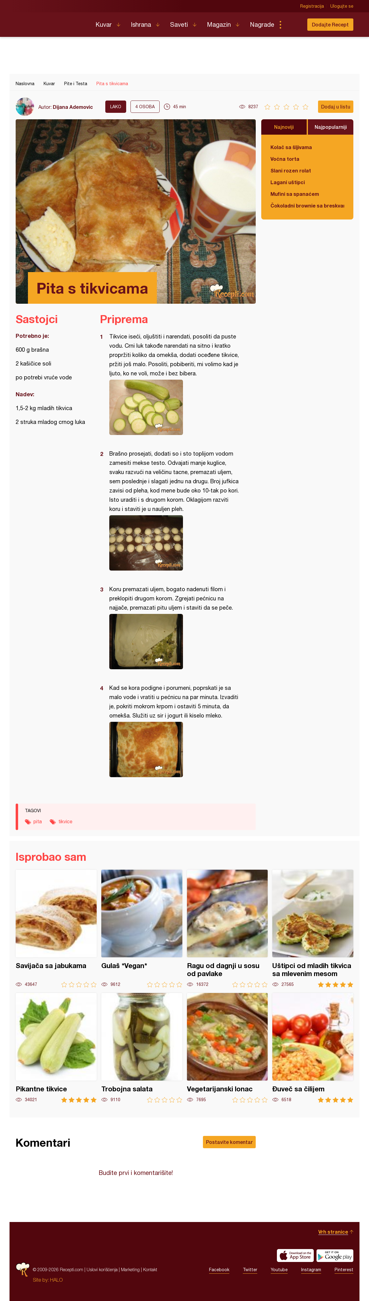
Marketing (130, 1269)
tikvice (65, 821)
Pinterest (344, 1269)
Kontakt (150, 1269)
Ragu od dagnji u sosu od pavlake (227, 928)
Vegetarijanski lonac (227, 1048)
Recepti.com (51, 22)
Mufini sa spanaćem (294, 194)
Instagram (311, 1269)
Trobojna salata (141, 1048)
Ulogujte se (341, 6)
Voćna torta (284, 159)
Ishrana (141, 24)
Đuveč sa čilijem (312, 1048)
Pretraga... (292, 24)
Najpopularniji (331, 127)
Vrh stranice (333, 1232)
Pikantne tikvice (56, 1048)
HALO (56, 1280)
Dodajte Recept (330, 24)
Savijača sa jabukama (56, 928)
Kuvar (103, 24)
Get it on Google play (335, 1255)
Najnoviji (284, 127)
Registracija (312, 6)
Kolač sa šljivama (291, 147)
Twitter (250, 1269)
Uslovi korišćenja (102, 1269)
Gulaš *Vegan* (141, 928)
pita (37, 821)
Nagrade (262, 24)
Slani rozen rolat (290, 170)
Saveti (179, 24)
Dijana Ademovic (73, 107)
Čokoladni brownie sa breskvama (307, 205)
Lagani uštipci (287, 182)
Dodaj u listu (335, 106)
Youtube (279, 1269)
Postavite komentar (229, 1142)
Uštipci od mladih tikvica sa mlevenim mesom (312, 928)
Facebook (219, 1269)
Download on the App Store (295, 1255)
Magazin (219, 24)
